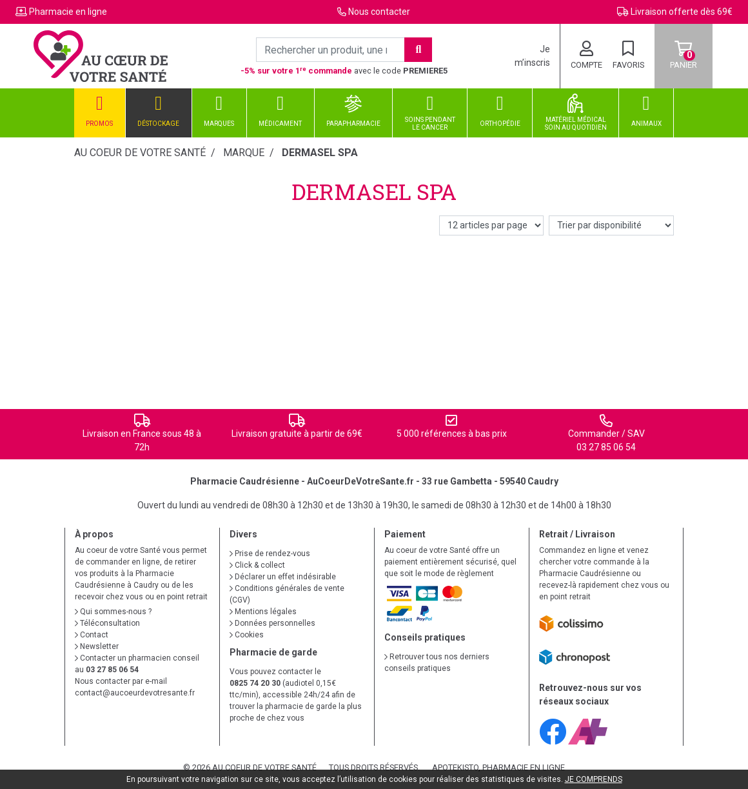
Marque (243, 152)
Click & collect (257, 565)
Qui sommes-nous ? (113, 611)
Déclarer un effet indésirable (283, 576)
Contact (91, 634)
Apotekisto (498, 767)
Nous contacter (379, 11)
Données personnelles (272, 623)
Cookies (247, 634)
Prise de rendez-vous (270, 553)
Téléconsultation (107, 623)
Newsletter (97, 646)
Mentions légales (263, 611)
